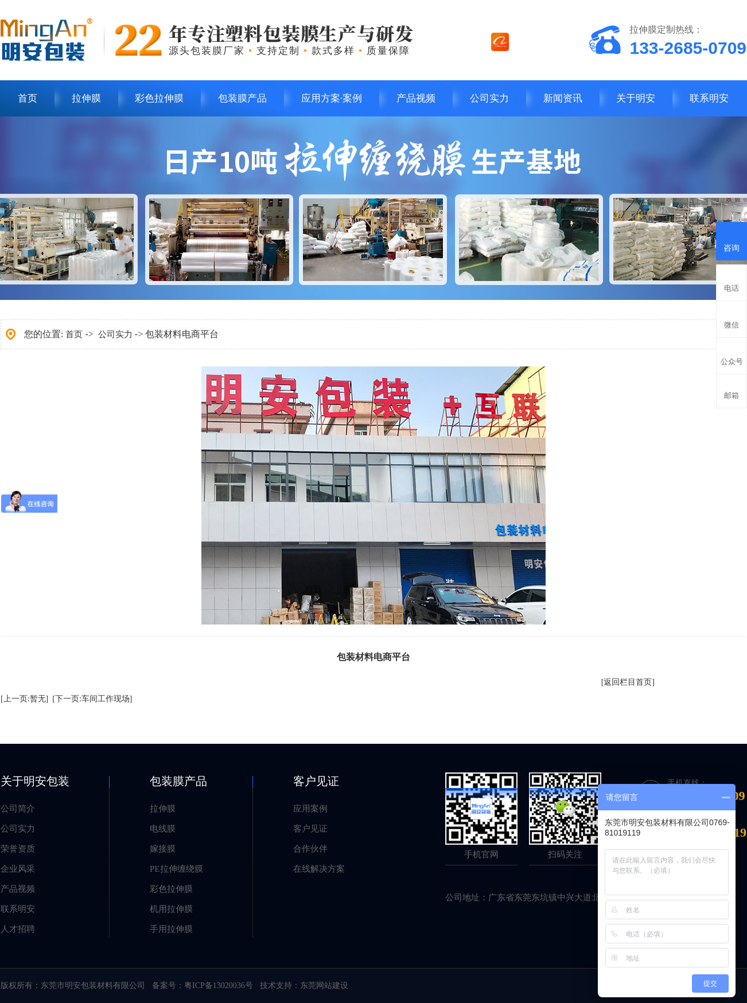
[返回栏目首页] (628, 682)
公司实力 (489, 98)
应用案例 (310, 808)
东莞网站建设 (324, 985)
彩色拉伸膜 (159, 98)
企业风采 (18, 868)
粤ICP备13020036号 (218, 985)
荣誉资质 (18, 848)
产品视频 (415, 98)
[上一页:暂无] (24, 698)
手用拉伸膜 (171, 929)
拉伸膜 (86, 98)
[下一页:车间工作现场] (92, 698)
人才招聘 (18, 929)
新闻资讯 (562, 98)
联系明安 (709, 98)
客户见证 (316, 781)
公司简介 (18, 808)
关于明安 (635, 98)
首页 (27, 98)
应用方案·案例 (331, 98)
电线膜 (163, 828)
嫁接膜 (163, 848)
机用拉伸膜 (171, 909)
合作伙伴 (310, 848)
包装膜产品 (242, 98)
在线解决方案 (319, 868)
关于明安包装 (35, 781)
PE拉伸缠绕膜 (176, 868)
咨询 (731, 239)
